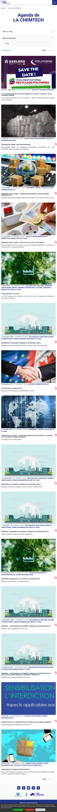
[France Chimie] (5, 2)
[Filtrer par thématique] (28, 38)
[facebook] (38, 788)
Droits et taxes (21, 238)
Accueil (3, 8)
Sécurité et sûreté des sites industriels (28, 765)
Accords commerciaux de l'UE (38, 384)
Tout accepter (18, 810)
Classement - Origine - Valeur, (36, 188)
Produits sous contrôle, (33, 716)
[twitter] (24, 788)
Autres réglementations (24, 575)
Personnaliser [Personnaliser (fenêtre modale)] (40, 810)
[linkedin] (19, 788)
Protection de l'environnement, (36, 138)
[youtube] (28, 788)
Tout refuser (29, 810)
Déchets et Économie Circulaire (43, 90)
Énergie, (13, 238)
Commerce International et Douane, (30, 287)
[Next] (53, 50)
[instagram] (33, 788)
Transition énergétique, (22, 339)
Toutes (7, 43)
